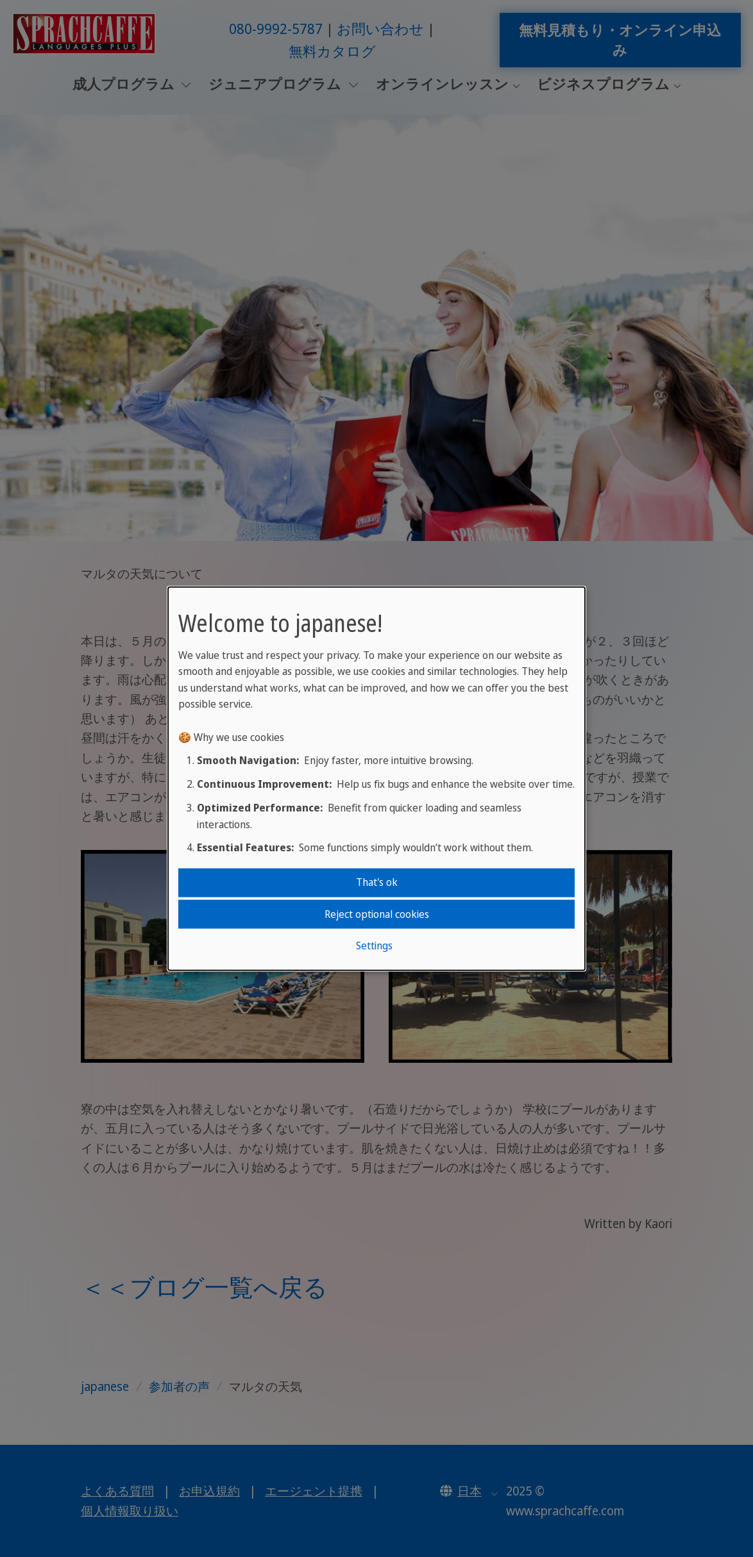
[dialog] (376, 778)
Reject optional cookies (377, 913)
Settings (374, 945)
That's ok (377, 882)
